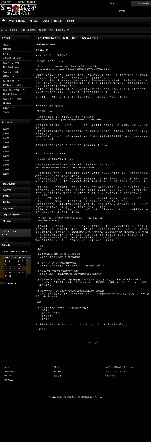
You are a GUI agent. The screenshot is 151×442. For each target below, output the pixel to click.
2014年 (6, 169)
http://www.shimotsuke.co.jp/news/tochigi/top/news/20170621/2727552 (68, 119)
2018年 (6, 151)
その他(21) (7, 112)
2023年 (6, 129)
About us (7, 221)
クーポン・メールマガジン (115, 371)
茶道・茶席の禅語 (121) (14, 90)
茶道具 (6, 196)
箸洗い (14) (8, 108)
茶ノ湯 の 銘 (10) (11, 81)
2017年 (6, 156)
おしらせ (7, 202)
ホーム (6, 367)
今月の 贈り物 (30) (12, 58)
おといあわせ (143, 3)
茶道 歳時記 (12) (11, 67)
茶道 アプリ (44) (11, 63)
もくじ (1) (8, 54)
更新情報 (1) (9, 49)
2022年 (6, 133)
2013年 (6, 174)
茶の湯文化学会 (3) (12, 94)
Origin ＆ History (11, 215)
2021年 (6, 138)
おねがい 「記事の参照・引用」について (120, 367)
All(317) (6, 45)
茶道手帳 (7, 190)
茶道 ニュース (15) (12, 99)
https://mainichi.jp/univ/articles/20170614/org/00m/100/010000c (65, 167)
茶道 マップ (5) (10, 72)
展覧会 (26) (8, 76)
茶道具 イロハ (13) (12, 85)
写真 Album (8, 208)
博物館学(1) (8, 103)
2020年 (6, 142)
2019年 (6, 147)
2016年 (6, 160)
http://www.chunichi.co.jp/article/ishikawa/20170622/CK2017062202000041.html (72, 69)
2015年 (6, 165)
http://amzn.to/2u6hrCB (48, 220)
